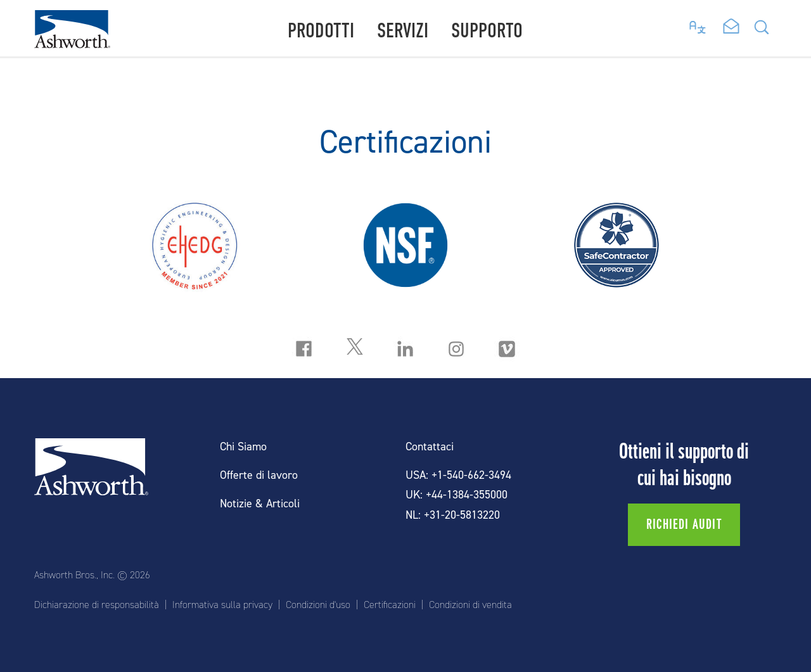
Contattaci (430, 447)
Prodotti (321, 30)
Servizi (402, 30)
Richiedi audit (684, 524)
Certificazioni (390, 605)
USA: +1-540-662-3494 (458, 475)
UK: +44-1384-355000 (457, 495)
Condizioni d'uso (318, 605)
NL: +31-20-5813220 (453, 515)
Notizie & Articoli (260, 504)
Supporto (487, 30)
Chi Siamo (243, 447)
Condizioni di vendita (470, 605)
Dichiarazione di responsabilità (96, 605)
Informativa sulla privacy (222, 605)
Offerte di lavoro (259, 475)
